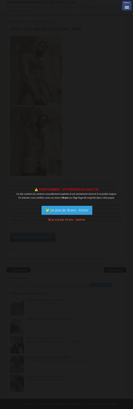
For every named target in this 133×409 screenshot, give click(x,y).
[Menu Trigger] (127, 5)
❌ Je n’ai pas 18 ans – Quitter (66, 219)
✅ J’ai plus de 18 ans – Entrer (67, 210)
